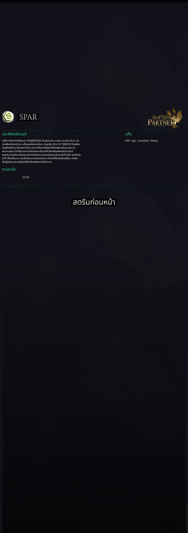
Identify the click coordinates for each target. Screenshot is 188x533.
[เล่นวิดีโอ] (94, 419)
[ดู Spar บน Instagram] (46, 176)
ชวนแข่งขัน (143, 141)
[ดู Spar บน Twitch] (17, 176)
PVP (127, 141)
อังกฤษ (154, 141)
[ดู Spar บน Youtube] (6, 176)
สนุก (134, 141)
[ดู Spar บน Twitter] (35, 176)
